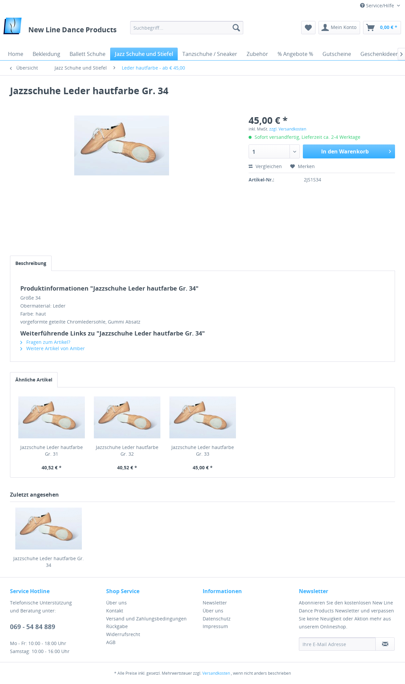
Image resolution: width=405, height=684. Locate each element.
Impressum (215, 626)
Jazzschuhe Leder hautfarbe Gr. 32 (127, 450)
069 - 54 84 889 (32, 626)
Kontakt (114, 610)
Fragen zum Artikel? (45, 342)
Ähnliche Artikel (33, 379)
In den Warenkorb (356, 150)
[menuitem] (187, 27)
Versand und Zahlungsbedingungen (146, 618)
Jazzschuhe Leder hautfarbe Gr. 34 (48, 561)
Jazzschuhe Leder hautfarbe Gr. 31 (51, 450)
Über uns (116, 602)
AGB (110, 642)
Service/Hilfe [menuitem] (377, 5)
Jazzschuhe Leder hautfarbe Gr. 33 (202, 450)
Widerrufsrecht (123, 634)
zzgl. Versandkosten (287, 129)
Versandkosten (216, 673)
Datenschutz (217, 618)
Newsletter (215, 602)
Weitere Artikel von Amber (52, 348)
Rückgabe (117, 626)
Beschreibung (30, 263)
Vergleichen (265, 166)
